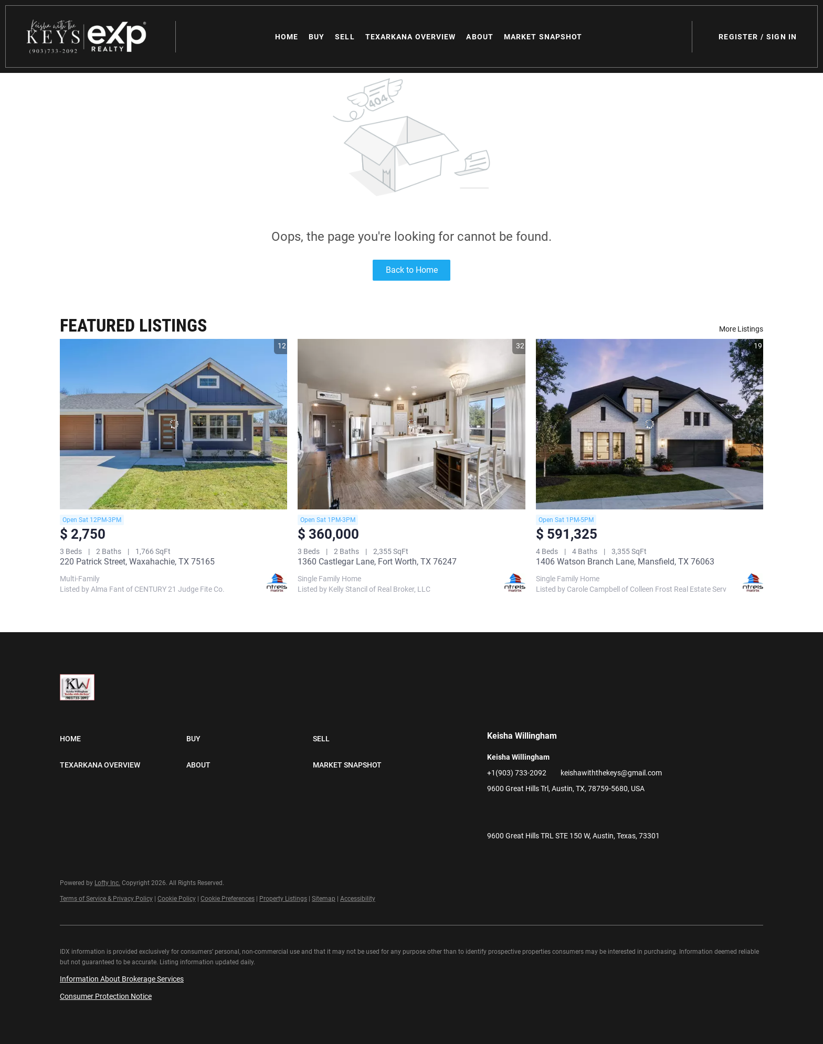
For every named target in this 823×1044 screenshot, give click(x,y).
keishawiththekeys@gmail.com (611, 773)
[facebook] (495, 812)
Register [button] (738, 37)
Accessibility (357, 898)
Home (286, 37)
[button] (87, 36)
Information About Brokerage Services (122, 979)
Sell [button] (344, 37)
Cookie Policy (176, 898)
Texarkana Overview (410, 37)
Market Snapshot (543, 37)
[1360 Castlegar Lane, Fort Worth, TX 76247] (411, 424)
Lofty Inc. (107, 883)
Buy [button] (316, 37)
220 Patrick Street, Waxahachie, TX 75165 (137, 562)
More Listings (741, 329)
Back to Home (412, 270)
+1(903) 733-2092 (516, 773)
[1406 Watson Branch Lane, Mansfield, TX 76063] (649, 424)
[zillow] (537, 812)
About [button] (479, 37)
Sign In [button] (781, 37)
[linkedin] (516, 812)
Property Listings (283, 898)
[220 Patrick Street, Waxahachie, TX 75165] (173, 424)
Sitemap (323, 898)
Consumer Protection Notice (106, 996)
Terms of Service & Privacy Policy (106, 898)
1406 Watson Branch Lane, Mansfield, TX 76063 (625, 562)
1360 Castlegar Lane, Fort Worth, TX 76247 (377, 562)
